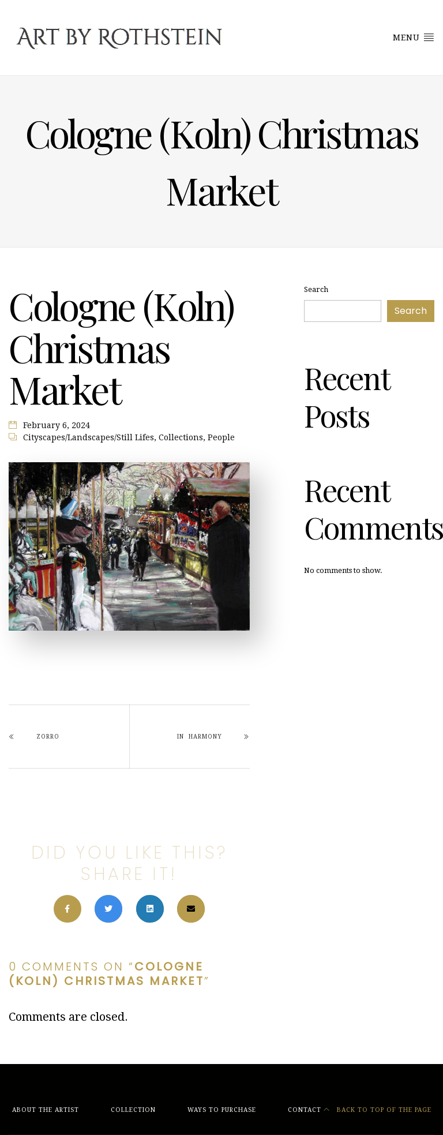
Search (316, 289)
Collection (133, 1110)
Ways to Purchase (221, 1110)
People (221, 437)
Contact (304, 1110)
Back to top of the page (377, 1110)
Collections (181, 437)
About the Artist (45, 1110)
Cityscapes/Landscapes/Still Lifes (88, 437)
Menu (413, 37)
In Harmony (199, 736)
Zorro (47, 736)
